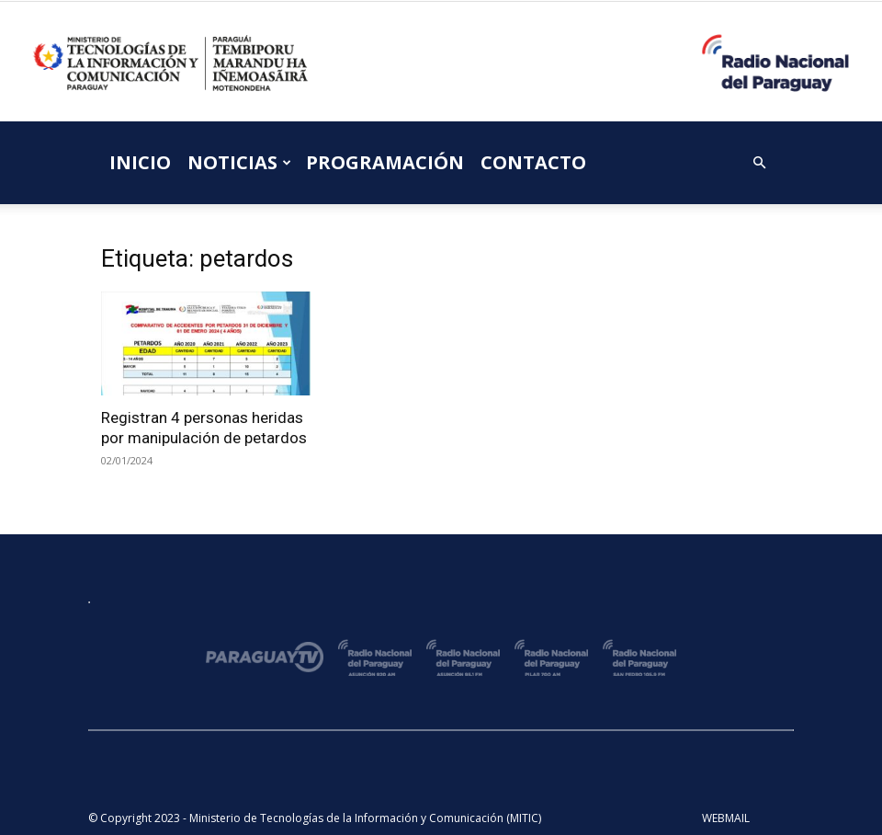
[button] (759, 163)
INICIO (140, 162)
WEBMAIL (726, 818)
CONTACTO (533, 162)
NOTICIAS (239, 162)
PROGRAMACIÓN (385, 162)
